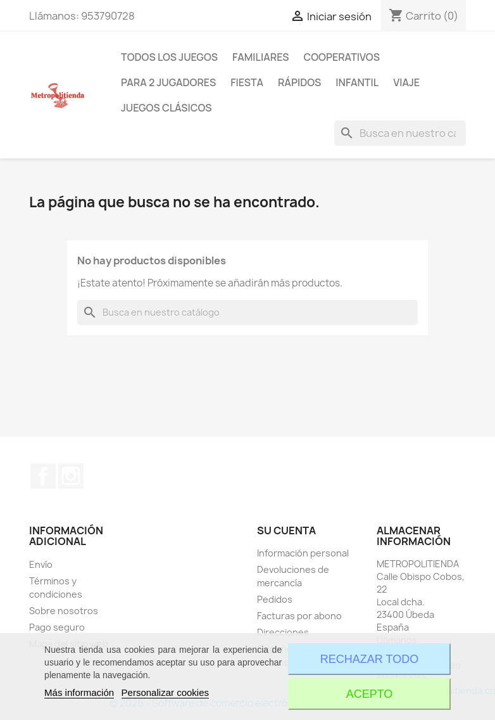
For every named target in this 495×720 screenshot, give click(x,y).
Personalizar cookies (165, 692)
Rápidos (299, 82)
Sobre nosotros (63, 611)
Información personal (303, 553)
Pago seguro (57, 627)
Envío (41, 564)
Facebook (43, 476)
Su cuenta (286, 530)
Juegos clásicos (166, 108)
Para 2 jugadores (168, 82)
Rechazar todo (369, 659)
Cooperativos (342, 57)
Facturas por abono (299, 616)
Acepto (369, 694)
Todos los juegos (169, 57)
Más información (79, 692)
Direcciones (283, 632)
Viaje (406, 82)
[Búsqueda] (400, 133)
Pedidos (274, 599)
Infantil (357, 82)
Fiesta (246, 82)
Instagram (71, 476)
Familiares (260, 57)
